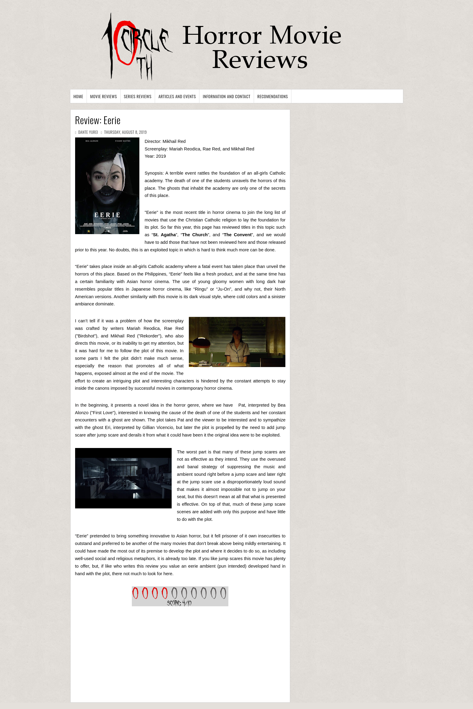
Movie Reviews (103, 96)
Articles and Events (177, 96)
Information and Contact (226, 96)
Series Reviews (138, 96)
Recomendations (272, 96)
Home (78, 96)
